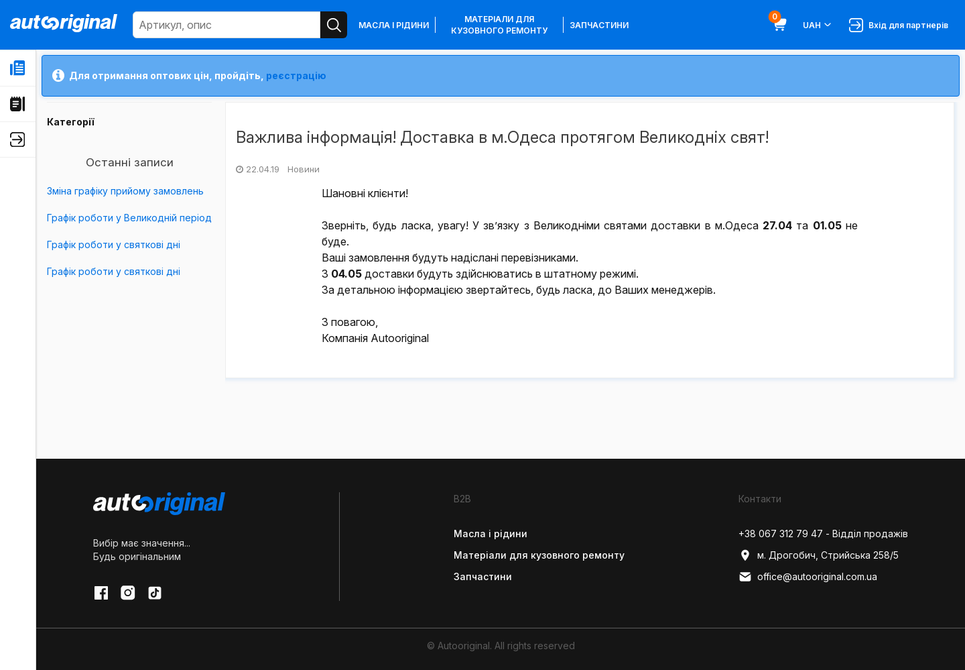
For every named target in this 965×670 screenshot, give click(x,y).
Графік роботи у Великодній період (129, 217)
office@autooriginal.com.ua (807, 576)
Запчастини (599, 25)
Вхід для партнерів (898, 25)
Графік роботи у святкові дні (113, 244)
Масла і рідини (394, 25)
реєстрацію (296, 75)
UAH (818, 24)
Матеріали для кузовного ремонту (499, 25)
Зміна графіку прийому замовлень (125, 191)
